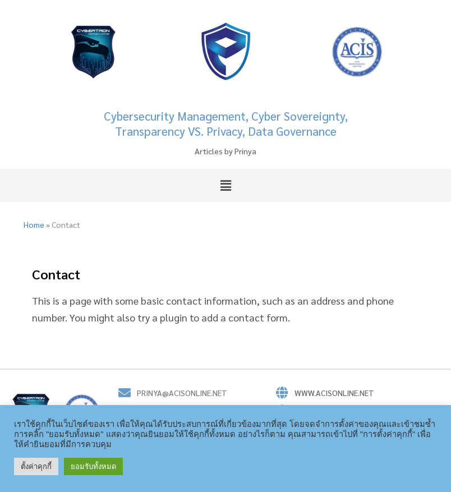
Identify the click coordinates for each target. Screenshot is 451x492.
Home (34, 224)
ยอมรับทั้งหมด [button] (93, 466)
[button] (225, 185)
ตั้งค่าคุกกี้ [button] (36, 466)
